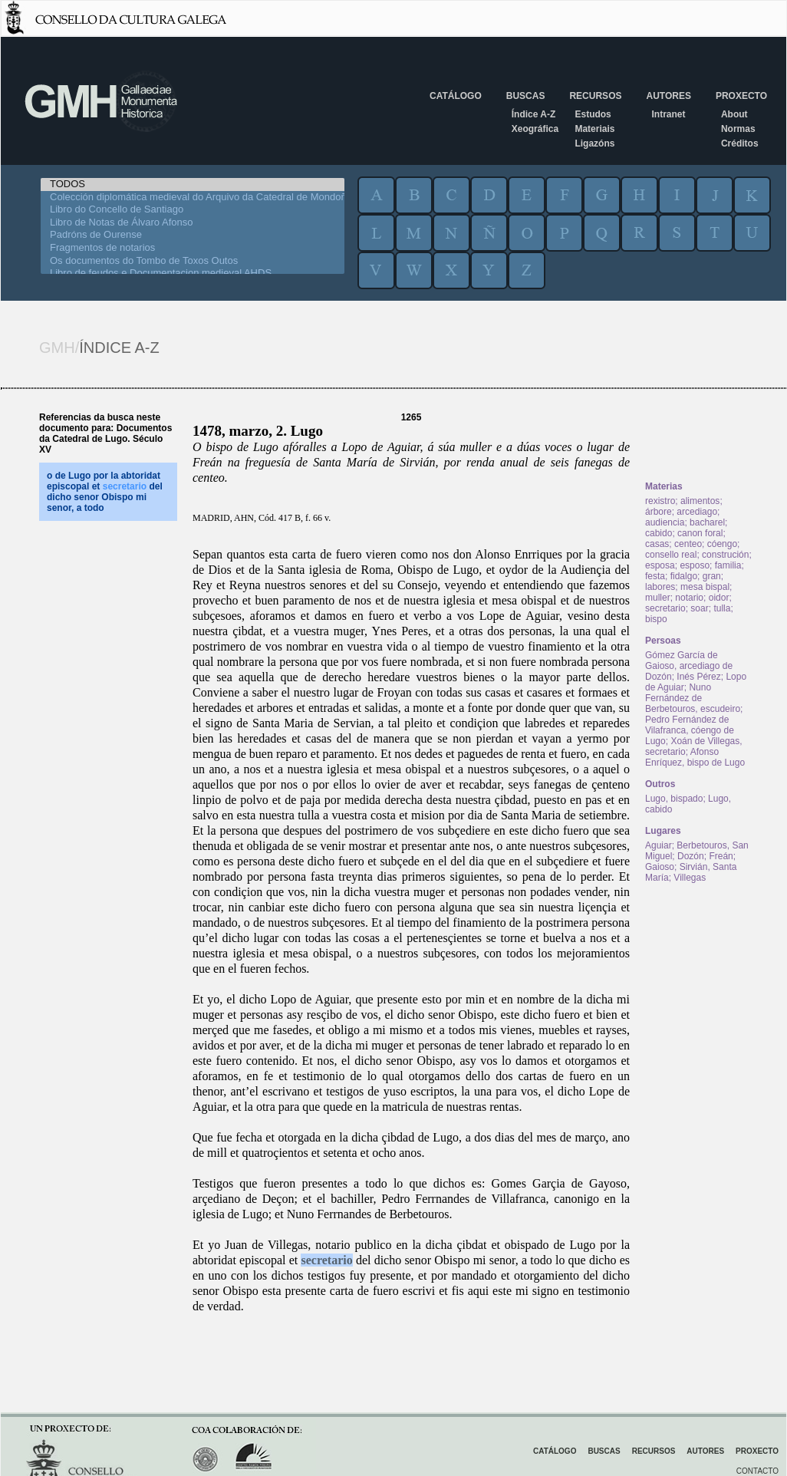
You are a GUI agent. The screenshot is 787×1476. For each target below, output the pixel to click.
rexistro (660, 501)
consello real (670, 554)
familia (728, 565)
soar (699, 608)
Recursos (595, 96)
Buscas (525, 96)
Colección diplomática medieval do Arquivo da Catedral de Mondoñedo (192, 197)
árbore (658, 511)
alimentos (699, 501)
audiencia (664, 522)
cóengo (722, 544)
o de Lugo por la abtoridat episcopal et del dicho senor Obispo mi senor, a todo (105, 491)
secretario (326, 1260)
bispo (656, 619)
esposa (660, 565)
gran (712, 576)
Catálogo (456, 96)
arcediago (697, 511)
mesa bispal (704, 587)
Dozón (690, 856)
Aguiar (658, 845)
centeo (688, 544)
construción (725, 554)
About (734, 114)
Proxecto (741, 96)
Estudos (593, 114)
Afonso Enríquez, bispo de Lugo (695, 757)
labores (660, 587)
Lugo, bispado (674, 798)
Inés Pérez (698, 676)
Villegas (689, 877)
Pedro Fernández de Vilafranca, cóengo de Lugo (689, 730)
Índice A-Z (534, 114)
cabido (658, 533)
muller (657, 597)
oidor (719, 597)
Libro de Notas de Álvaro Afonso (192, 222)
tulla (721, 608)
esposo (695, 565)
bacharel (707, 522)
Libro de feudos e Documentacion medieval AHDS (192, 273)
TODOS (192, 184)
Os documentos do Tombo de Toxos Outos (192, 261)
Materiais (594, 129)
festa (655, 576)
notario (689, 597)
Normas (738, 129)
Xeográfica (535, 129)
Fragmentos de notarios (192, 248)
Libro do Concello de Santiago (192, 209)
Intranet (668, 114)
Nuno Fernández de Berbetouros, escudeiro (692, 698)
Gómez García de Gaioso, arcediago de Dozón (689, 666)
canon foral (700, 533)
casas (657, 544)
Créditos (740, 143)
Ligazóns (594, 143)
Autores (668, 96)
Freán (721, 856)
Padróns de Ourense (192, 235)
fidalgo (683, 576)
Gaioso (659, 867)
